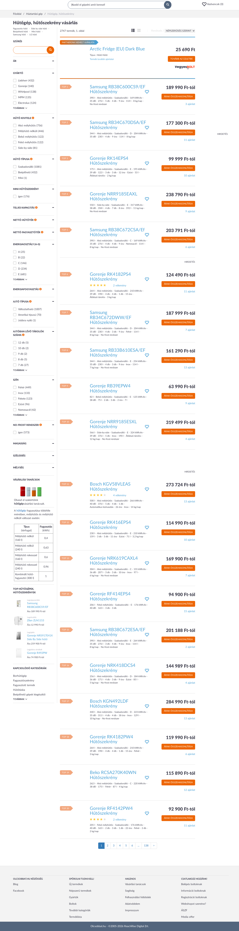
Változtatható (25, 309)
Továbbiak (20, 108)
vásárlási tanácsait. (34, 504)
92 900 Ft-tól (182, 809)
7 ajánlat (190, 330)
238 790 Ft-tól (180, 195)
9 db (20, 354)
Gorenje (22, 86)
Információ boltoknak (193, 891)
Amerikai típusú (27, 315)
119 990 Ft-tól (180, 738)
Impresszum (132, 910)
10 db (21, 348)
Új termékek (76, 884)
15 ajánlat (189, 611)
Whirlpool (24, 92)
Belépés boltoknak (191, 884)
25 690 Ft (185, 50)
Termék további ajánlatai (102, 59)
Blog (15, 884)
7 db (20, 365)
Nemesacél (24, 410)
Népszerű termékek (80, 891)
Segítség (129, 891)
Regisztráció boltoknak (194, 897)
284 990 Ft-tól (180, 702)
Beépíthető (24, 172)
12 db (21, 342)
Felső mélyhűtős (27, 142)
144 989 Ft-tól (180, 666)
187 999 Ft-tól (180, 313)
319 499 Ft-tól (180, 422)
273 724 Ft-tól (180, 485)
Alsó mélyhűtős (27, 125)
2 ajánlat (190, 647)
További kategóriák (79, 910)
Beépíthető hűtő (20, 32)
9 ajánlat (190, 211)
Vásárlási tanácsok (135, 884)
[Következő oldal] (154, 846)
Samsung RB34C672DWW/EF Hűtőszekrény (110, 317)
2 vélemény (119, 285)
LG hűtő (33, 35)
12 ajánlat (189, 790)
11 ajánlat (189, 140)
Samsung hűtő (19, 35)
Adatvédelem (132, 904)
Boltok (73, 904)
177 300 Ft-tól (180, 123)
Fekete (22, 398)
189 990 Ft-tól (180, 88)
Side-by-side (25, 148)
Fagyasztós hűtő (20, 29)
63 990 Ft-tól (182, 387)
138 (146, 845)
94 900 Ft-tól (182, 595)
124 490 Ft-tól (180, 275)
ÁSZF (184, 910)
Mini (20, 178)
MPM (21, 97)
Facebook (18, 891)
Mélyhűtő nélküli (27, 131)
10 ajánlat (189, 175)
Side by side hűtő (39, 29)
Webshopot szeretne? (193, 904)
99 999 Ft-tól (182, 159)
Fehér (21, 387)
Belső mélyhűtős (27, 137)
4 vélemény (119, 495)
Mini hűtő (36, 32)
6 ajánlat (190, 247)
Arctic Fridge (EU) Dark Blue (117, 49)
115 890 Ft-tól (180, 773)
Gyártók (73, 897)
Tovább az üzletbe (181, 59)
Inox (20, 393)
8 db (20, 359)
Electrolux (24, 103)
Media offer (187, 917)
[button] (214, 4)
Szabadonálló (25, 167)
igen (20, 196)
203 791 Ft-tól (180, 231)
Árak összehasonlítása (178, 96)
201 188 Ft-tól (180, 630)
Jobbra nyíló (25, 320)
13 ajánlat (189, 367)
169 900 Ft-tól (180, 559)
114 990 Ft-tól (180, 523)
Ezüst (21, 404)
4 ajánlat (190, 439)
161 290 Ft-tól (180, 351)
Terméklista (75, 917)
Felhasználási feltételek (138, 897)
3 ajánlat (190, 104)
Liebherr (22, 80)
